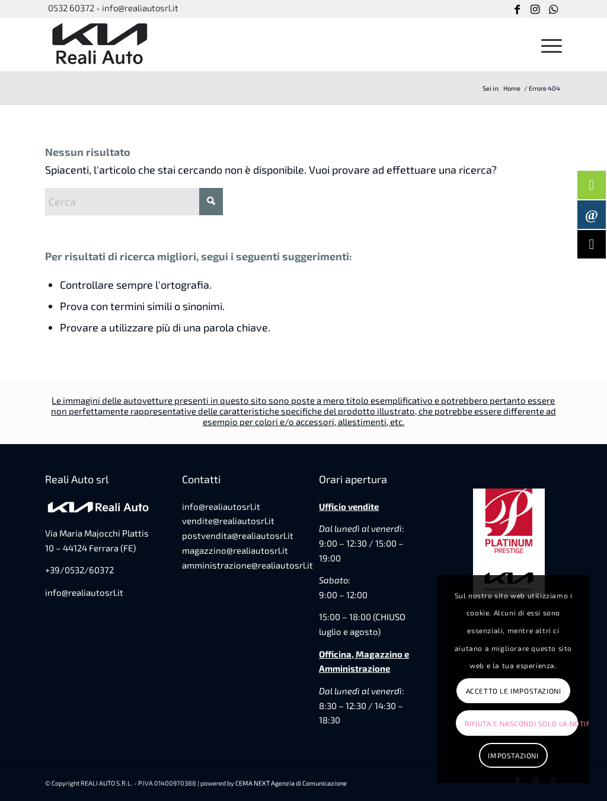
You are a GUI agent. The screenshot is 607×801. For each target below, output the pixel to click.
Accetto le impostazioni (513, 691)
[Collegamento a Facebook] (517, 9)
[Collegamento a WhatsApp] (553, 9)
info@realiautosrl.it (84, 592)
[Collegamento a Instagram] (535, 9)
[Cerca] (134, 201)
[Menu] (547, 44)
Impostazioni (513, 755)
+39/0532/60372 (79, 569)
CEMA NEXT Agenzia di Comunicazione (291, 783)
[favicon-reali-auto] (101, 44)
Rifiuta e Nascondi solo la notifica (521, 723)
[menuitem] (547, 44)
